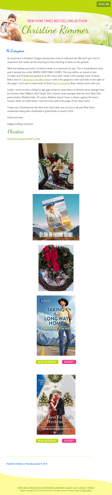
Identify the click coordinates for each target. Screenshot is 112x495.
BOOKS (26, 488)
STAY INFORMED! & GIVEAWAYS (52, 488)
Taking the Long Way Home (36, 79)
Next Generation (61, 83)
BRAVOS (33, 488)
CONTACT (83, 488)
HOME (20, 488)
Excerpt (69, 361)
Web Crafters (87, 490)
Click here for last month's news (23, 138)
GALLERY (69, 488)
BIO (38, 488)
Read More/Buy (47, 361)
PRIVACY (91, 488)
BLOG (76, 488)
